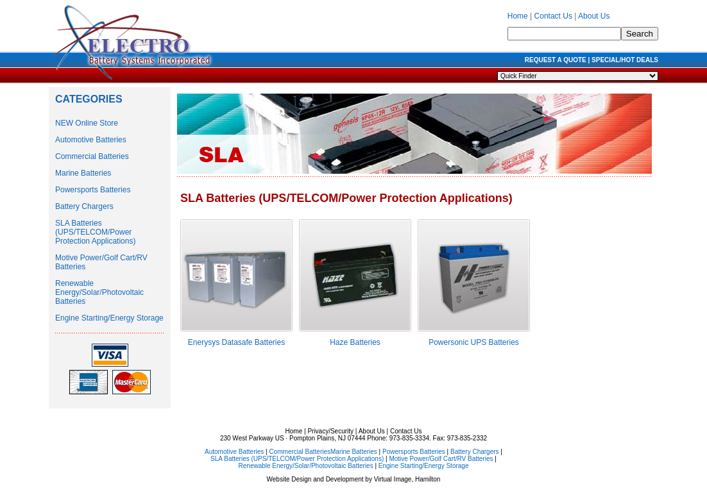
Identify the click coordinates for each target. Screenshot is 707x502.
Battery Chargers (84, 206)
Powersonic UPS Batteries (474, 342)
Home (517, 16)
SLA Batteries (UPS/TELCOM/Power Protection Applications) (95, 232)
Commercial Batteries (92, 156)
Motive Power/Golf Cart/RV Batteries (441, 458)
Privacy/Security (330, 431)
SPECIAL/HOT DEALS (625, 59)
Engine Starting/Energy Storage (109, 318)
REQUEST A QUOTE (555, 59)
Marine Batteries (83, 173)
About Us (593, 16)
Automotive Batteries (90, 139)
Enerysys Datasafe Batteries (236, 342)
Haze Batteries (355, 342)
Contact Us (553, 16)
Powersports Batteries (92, 189)
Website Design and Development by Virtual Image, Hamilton (354, 479)
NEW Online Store (86, 123)
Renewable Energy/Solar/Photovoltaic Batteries (99, 292)
